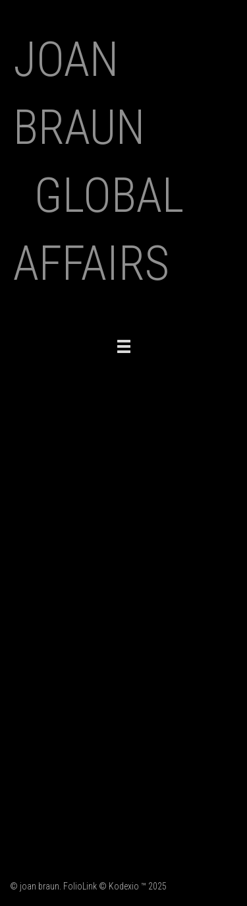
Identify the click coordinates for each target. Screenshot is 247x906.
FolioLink (80, 886)
